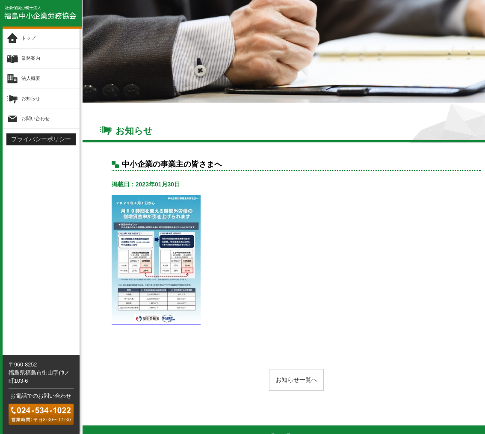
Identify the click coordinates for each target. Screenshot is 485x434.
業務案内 (30, 58)
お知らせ (30, 98)
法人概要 (30, 78)
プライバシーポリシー (41, 139)
